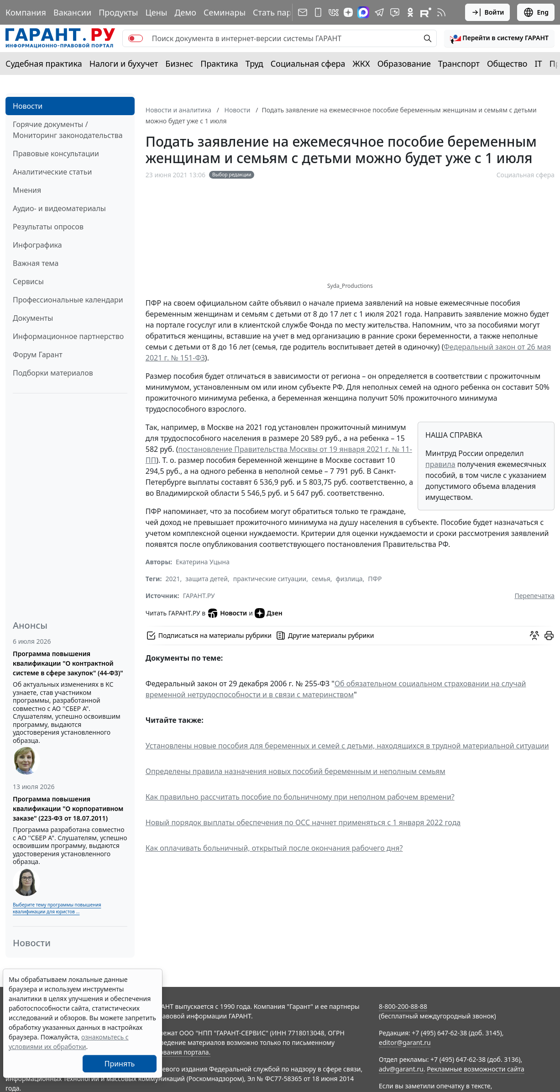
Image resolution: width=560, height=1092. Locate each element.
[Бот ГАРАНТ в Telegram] (394, 12)
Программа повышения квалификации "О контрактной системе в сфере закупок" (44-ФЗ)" (68, 663)
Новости (27, 106)
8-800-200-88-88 (403, 1006)
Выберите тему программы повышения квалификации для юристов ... (57, 908)
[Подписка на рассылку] (302, 12)
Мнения (27, 190)
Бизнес (179, 63)
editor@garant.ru (405, 1042)
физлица (348, 578)
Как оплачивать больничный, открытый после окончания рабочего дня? (274, 848)
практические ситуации (270, 578)
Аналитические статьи (52, 172)
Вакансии (72, 12)
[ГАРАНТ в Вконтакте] (333, 12)
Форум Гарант (38, 355)
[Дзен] (348, 12)
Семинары (225, 12)
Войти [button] (487, 12)
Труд (254, 63)
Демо (185, 12)
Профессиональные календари (68, 300)
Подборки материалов (53, 373)
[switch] (135, 38)
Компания (25, 12)
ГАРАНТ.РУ (199, 595)
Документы (33, 318)
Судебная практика (43, 63)
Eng (536, 12)
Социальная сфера (308, 63)
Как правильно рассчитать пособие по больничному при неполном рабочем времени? (300, 797)
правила (440, 464)
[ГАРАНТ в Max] (363, 12)
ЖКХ (361, 63)
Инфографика (37, 245)
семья (321, 578)
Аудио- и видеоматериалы (59, 208)
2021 (172, 578)
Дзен (269, 613)
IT (538, 63)
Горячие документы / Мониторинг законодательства (68, 129)
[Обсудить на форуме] (534, 635)
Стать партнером (287, 12)
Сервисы (28, 281)
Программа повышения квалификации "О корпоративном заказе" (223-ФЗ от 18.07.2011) (68, 808)
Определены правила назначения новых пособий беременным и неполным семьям (295, 771)
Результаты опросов (48, 227)
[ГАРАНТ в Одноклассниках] (410, 12)
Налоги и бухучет (123, 63)
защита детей (206, 578)
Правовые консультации (56, 153)
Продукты (118, 12)
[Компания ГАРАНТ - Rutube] (425, 12)
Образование (404, 63)
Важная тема (36, 263)
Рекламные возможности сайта (475, 1069)
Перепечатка (534, 595)
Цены (156, 12)
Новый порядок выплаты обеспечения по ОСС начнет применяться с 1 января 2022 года (303, 822)
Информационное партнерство (68, 336)
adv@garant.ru (401, 1069)
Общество (507, 63)
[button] (499, 38)
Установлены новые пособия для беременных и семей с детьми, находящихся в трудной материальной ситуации (347, 746)
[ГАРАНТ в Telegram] (379, 12)
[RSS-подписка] (441, 12)
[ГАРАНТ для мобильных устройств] (318, 12)
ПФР (375, 578)
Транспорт (459, 63)
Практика (219, 63)
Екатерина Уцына (203, 561)
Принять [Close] (120, 1064)
